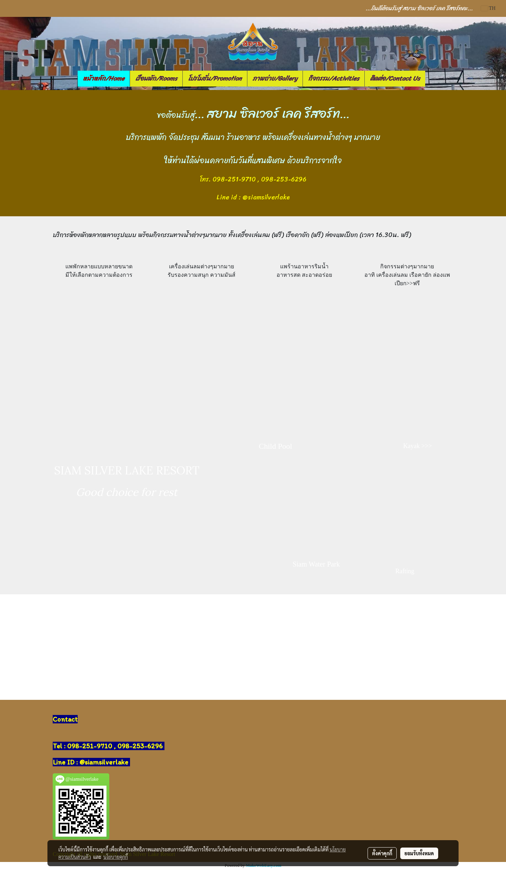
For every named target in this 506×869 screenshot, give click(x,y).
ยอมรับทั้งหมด (419, 853)
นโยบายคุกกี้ (115, 857)
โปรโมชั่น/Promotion (215, 78)
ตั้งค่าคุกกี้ (382, 853)
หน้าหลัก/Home (103, 78)
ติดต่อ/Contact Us (395, 78)
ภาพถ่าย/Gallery (275, 78)
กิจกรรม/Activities (333, 78)
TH (488, 8)
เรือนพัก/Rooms (156, 78)
